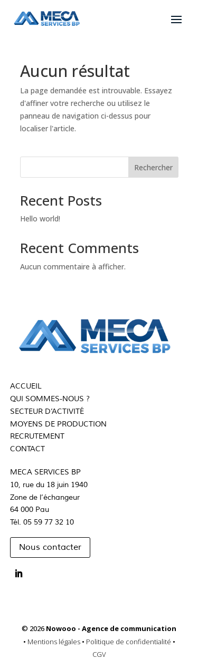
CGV (99, 654)
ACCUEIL (26, 386)
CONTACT (27, 448)
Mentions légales (54, 641)
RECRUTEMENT (37, 436)
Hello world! (40, 219)
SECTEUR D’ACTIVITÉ (47, 411)
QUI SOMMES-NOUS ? (50, 398)
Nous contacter (50, 547)
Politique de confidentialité (129, 641)
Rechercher (153, 167)
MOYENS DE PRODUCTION (58, 424)
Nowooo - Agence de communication (111, 628)
